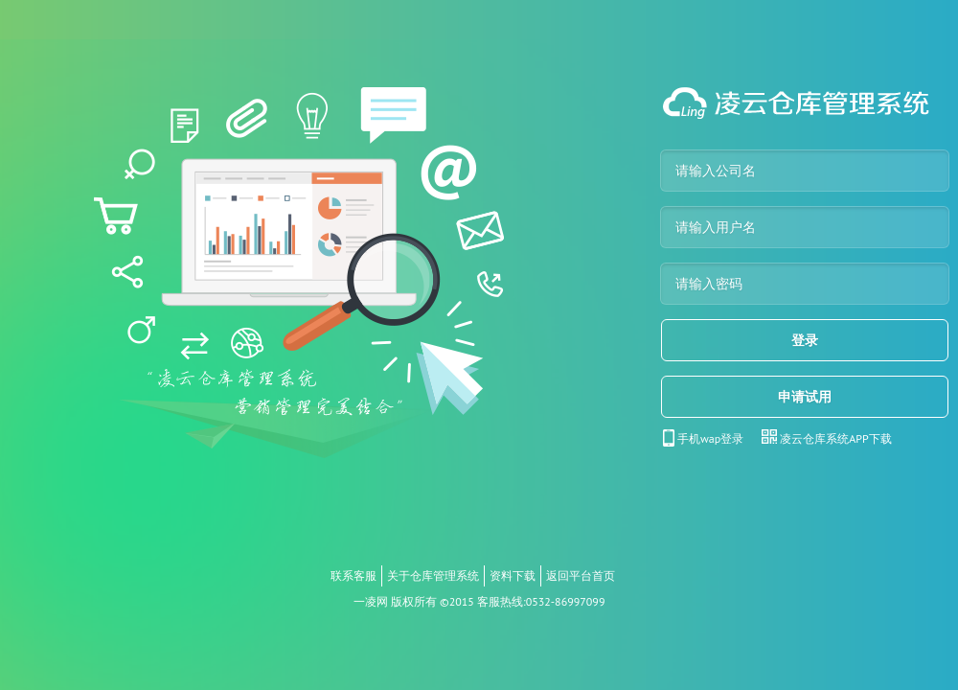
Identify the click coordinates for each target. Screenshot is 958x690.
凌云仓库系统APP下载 (835, 438)
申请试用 (805, 396)
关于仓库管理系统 (433, 575)
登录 (804, 340)
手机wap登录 (710, 438)
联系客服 (353, 575)
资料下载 (513, 575)
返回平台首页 (580, 575)
